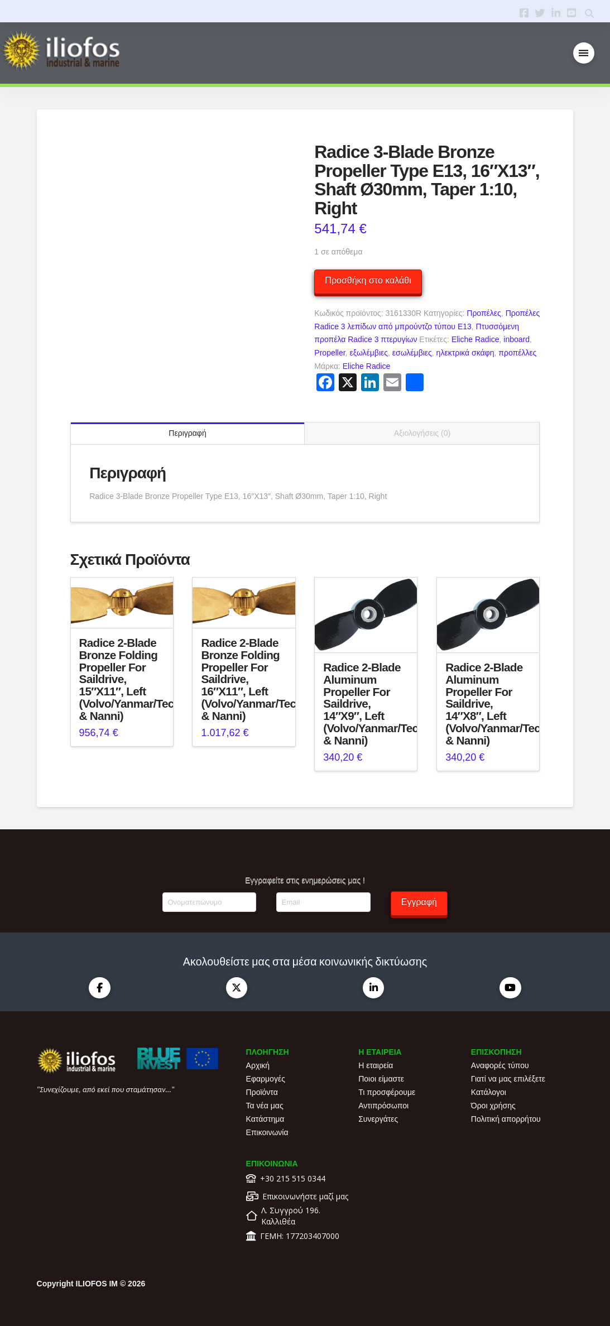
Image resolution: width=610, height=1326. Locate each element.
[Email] (323, 901)
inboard (516, 339)
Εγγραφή (419, 902)
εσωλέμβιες (412, 352)
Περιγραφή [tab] (187, 433)
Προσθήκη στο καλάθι (368, 280)
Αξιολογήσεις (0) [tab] (422, 433)
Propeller (329, 352)
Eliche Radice (475, 339)
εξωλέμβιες (368, 352)
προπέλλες (517, 352)
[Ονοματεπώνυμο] (209, 901)
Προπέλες (484, 313)
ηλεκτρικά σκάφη (465, 352)
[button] (584, 53)
